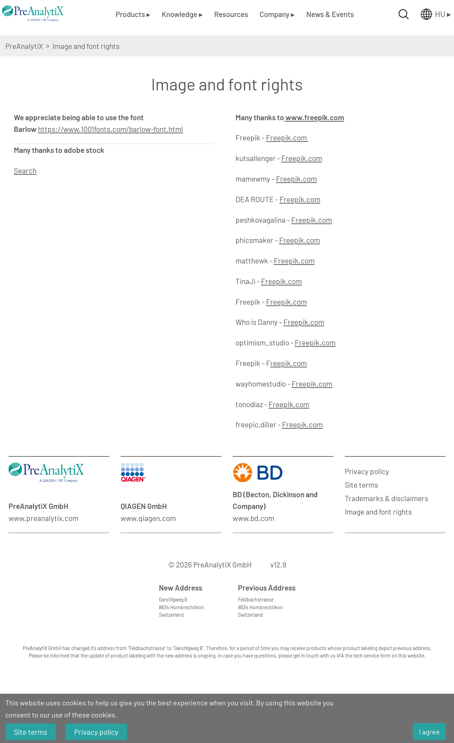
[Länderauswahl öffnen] (430, 14)
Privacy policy (367, 471)
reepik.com (288, 363)
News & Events (330, 14)
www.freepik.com (314, 117)
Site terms (361, 484)
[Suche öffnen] (403, 14)
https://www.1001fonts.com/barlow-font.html (110, 128)
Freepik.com (287, 137)
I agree (429, 731)
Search (25, 170)
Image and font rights (378, 511)
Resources (231, 14)
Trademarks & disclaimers (386, 498)
